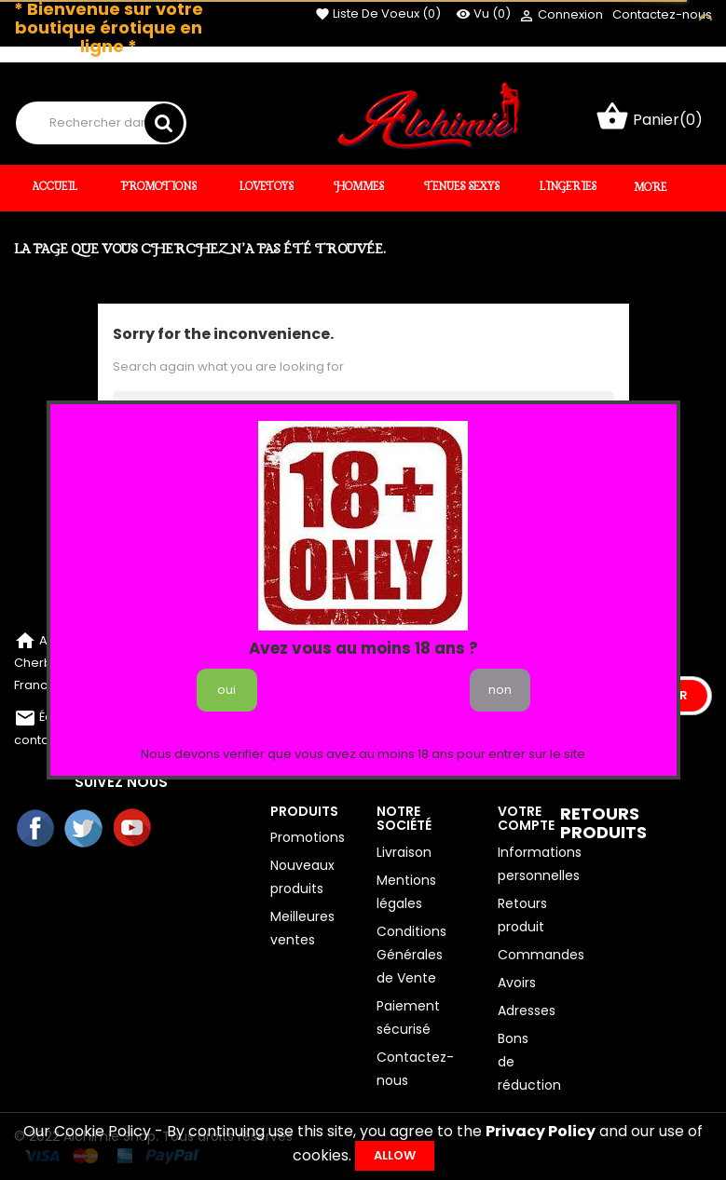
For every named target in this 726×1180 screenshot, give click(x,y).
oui (226, 690)
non (500, 690)
